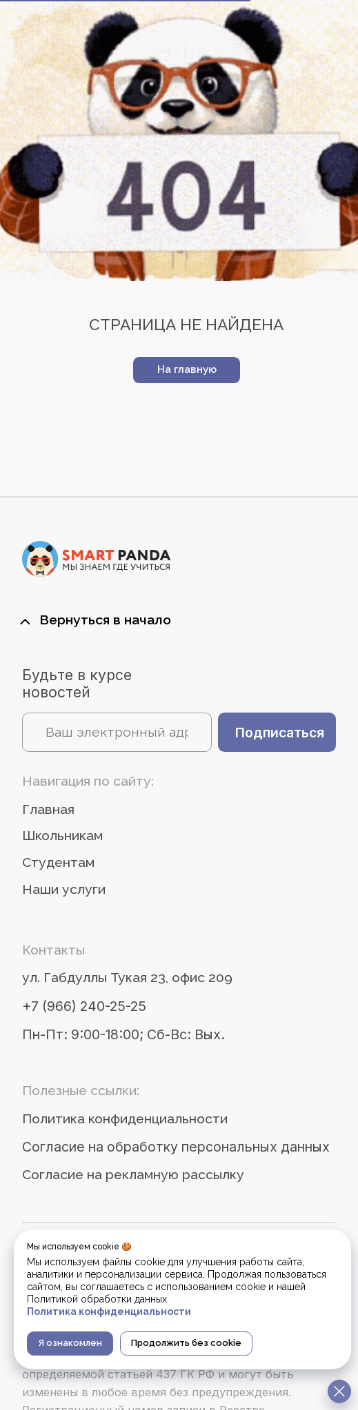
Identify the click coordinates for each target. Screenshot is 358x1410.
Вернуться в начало (105, 620)
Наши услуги (64, 889)
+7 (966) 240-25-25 (84, 1006)
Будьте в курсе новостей (77, 683)
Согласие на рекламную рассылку (133, 1175)
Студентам (58, 862)
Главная (48, 809)
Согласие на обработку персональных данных (176, 1146)
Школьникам (62, 836)
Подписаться (279, 732)
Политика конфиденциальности (125, 1119)
